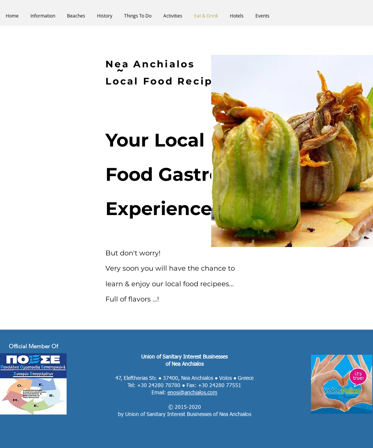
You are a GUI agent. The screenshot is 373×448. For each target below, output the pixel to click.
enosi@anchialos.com (192, 392)
